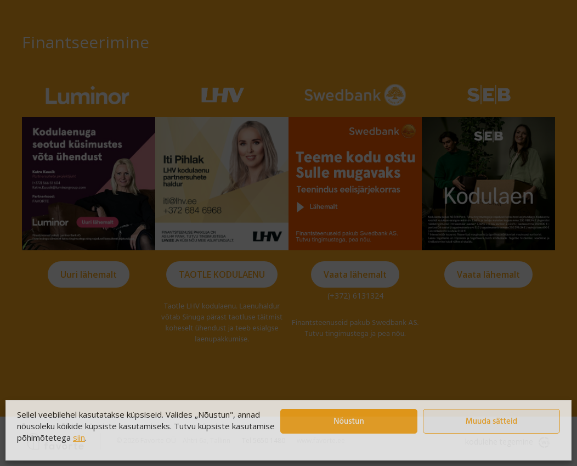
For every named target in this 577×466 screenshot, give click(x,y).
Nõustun (348, 421)
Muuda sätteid (492, 421)
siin (79, 437)
